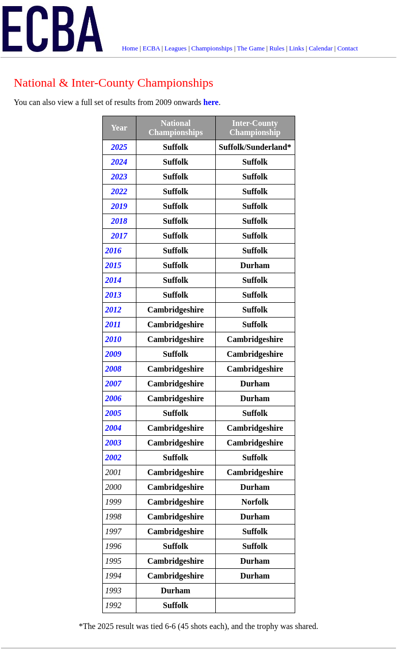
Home (130, 48)
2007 (113, 383)
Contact (347, 48)
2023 (119, 176)
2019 (119, 206)
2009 (113, 354)
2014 (113, 280)
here (211, 102)
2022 (119, 191)
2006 (113, 398)
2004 (113, 428)
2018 (119, 221)
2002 (113, 457)
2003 (113, 442)
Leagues (175, 48)
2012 (113, 309)
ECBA (151, 48)
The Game (251, 48)
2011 (113, 324)
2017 (119, 235)
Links (296, 48)
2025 (119, 147)
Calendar (321, 48)
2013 (113, 295)
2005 (113, 413)
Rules (277, 48)
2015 (113, 265)
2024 (119, 162)
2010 (113, 339)
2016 (113, 250)
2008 (113, 368)
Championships (212, 48)
